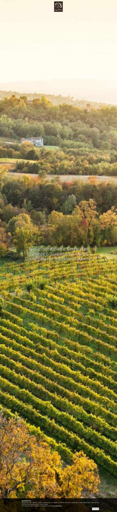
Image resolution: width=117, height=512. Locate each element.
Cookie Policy (58, 506)
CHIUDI (96, 509)
